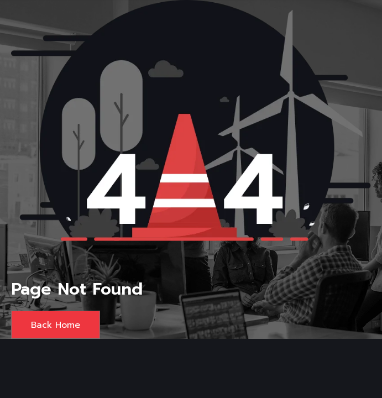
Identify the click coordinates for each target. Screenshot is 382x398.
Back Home (55, 325)
